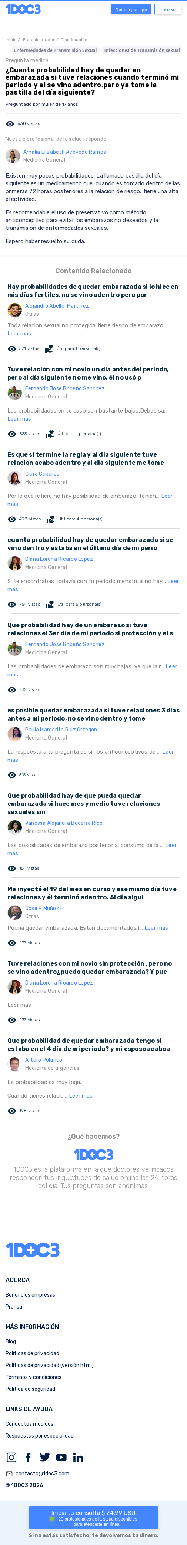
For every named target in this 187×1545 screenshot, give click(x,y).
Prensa (14, 1307)
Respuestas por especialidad (40, 1436)
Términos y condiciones (33, 1377)
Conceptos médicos (29, 1424)
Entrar (168, 10)
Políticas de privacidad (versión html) (50, 1365)
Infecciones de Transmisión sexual (142, 50)
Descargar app (131, 9)
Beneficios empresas (30, 1295)
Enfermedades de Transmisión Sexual (55, 50)
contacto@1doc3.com (37, 1474)
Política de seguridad (30, 1389)
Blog (11, 1342)
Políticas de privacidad (32, 1353)
